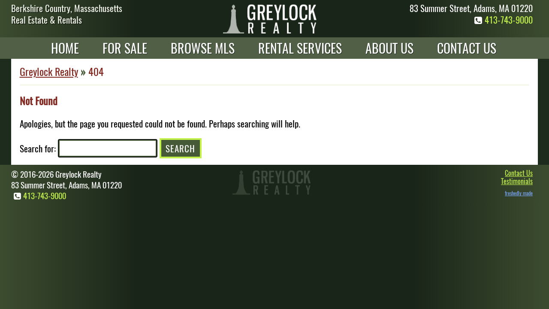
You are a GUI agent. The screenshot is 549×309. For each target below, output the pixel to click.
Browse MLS (203, 48)
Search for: (38, 148)
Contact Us (466, 48)
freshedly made (519, 193)
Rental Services (300, 48)
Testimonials (517, 181)
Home (65, 48)
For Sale (125, 48)
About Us (389, 48)
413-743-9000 (502, 19)
